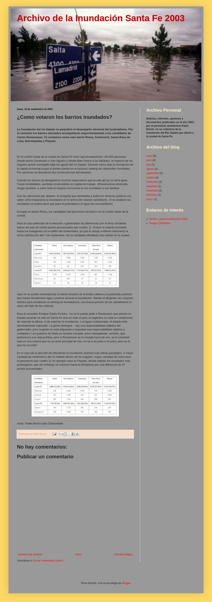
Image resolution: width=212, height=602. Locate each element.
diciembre (151, 186)
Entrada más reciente (30, 554)
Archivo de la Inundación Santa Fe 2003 (101, 18)
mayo (149, 155)
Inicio (78, 554)
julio (148, 164)
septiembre (152, 173)
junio (149, 160)
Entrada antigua (123, 554)
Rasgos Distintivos (159, 223)
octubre (150, 177)
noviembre (152, 181)
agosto (150, 168)
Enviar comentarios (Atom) (48, 560)
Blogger (126, 583)
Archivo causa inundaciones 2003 (168, 219)
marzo (149, 199)
